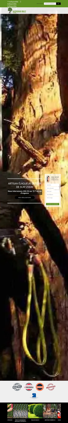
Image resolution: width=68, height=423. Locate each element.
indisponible (12, 2)
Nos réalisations (24, 197)
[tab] (34, 211)
